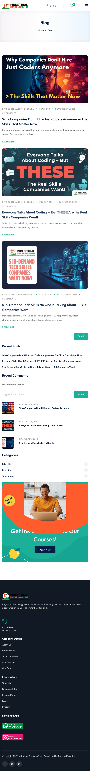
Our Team (7, 668)
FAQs (5, 700)
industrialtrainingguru (19, 109)
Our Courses (8, 662)
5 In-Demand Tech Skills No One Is (36, 443)
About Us (6, 644)
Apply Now (45, 549)
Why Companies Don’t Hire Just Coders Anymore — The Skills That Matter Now (42, 355)
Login (51, 6)
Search (81, 336)
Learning (44, 109)
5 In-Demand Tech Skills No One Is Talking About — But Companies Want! (38, 367)
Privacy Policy (9, 694)
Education (45, 206)
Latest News (8, 650)
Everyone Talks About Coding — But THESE (41, 425)
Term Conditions (10, 656)
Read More (8, 141)
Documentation (10, 689)
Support (6, 706)
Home (41, 30)
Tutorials (6, 683)
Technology (8, 475)
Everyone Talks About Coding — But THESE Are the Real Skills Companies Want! (42, 361)
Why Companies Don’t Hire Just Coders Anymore (44, 408)
